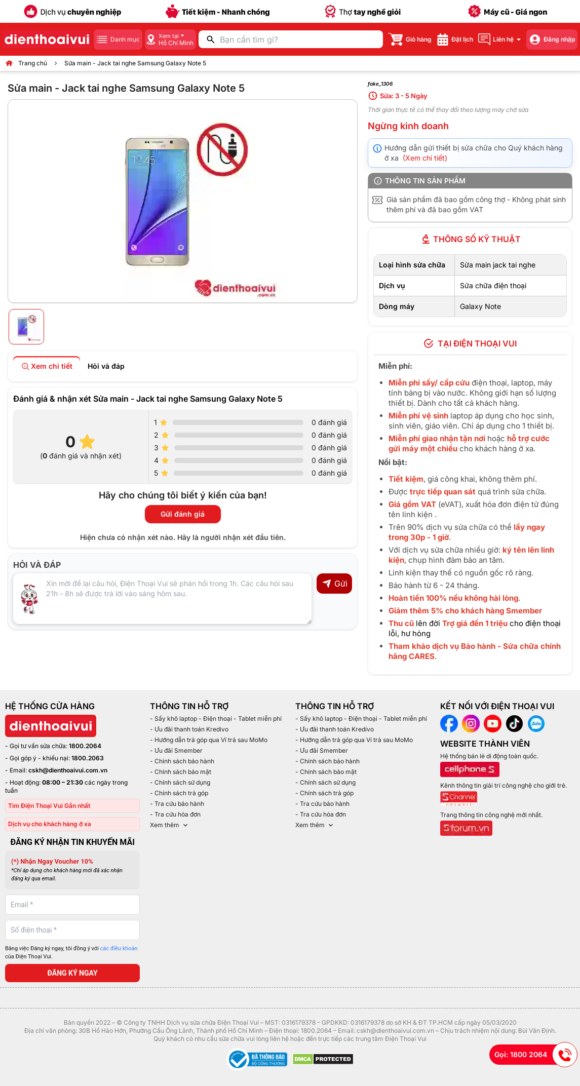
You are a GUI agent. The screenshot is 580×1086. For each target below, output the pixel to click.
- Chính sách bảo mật (180, 771)
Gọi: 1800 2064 (535, 1054)
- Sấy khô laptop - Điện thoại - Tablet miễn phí (216, 718)
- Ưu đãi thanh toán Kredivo (189, 729)
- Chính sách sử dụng (180, 782)
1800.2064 (85, 746)
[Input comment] (162, 598)
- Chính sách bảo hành (182, 761)
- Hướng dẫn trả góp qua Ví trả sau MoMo (208, 740)
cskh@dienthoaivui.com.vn (67, 770)
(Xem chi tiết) (425, 157)
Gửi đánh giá (183, 514)
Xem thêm (169, 825)
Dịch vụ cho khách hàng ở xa (49, 824)
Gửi (334, 583)
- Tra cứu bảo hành (177, 803)
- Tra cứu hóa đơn (175, 814)
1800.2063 (87, 758)
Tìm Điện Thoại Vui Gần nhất (49, 805)
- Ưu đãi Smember (176, 750)
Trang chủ (32, 63)
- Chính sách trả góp (179, 793)
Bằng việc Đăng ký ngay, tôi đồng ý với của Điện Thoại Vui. (71, 952)
